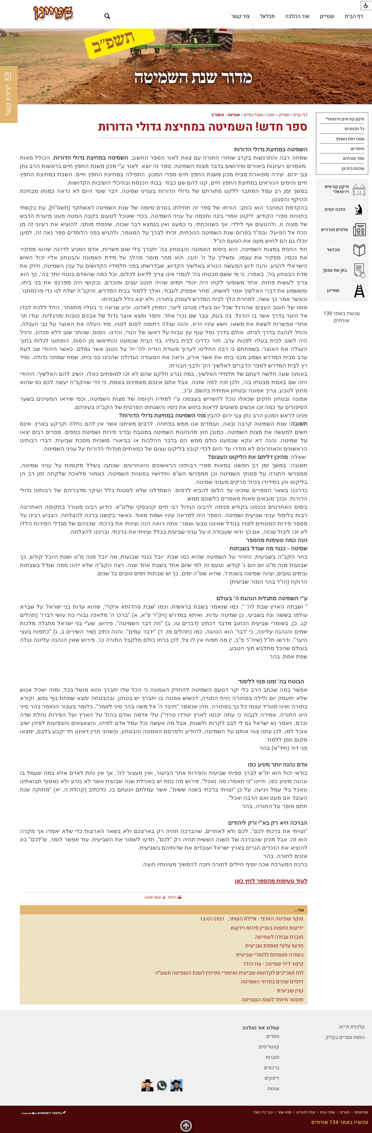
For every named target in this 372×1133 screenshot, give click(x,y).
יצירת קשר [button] (8, 94)
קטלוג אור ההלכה (260, 1027)
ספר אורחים (353, 158)
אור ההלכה (297, 16)
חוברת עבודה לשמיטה (279, 937)
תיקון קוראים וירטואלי (345, 119)
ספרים (272, 1036)
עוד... (299, 910)
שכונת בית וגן (353, 168)
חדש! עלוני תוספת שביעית (274, 946)
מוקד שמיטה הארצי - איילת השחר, (250, 919)
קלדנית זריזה (352, 1027)
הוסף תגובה (153, 897)
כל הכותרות (354, 129)
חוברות (272, 1057)
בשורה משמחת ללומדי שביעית (269, 955)
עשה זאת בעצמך (349, 139)
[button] (107, 16)
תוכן (270, 115)
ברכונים (271, 1067)
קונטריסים (269, 1046)
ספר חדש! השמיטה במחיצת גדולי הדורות (202, 127)
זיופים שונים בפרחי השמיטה (272, 981)
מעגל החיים (253, 115)
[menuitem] (353, 16)
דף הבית (354, 16)
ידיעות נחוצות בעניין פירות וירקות (267, 928)
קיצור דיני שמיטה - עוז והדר (273, 964)
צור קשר (240, 16)
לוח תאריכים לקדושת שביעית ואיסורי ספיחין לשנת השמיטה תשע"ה (229, 973)
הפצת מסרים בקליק (345, 1037)
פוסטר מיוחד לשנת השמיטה (272, 1000)
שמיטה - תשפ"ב (225, 115)
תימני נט (357, 149)
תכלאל (267, 16)
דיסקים (272, 1078)
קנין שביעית (290, 991)
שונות (273, 1088)
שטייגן (327, 16)
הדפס (172, 897)
